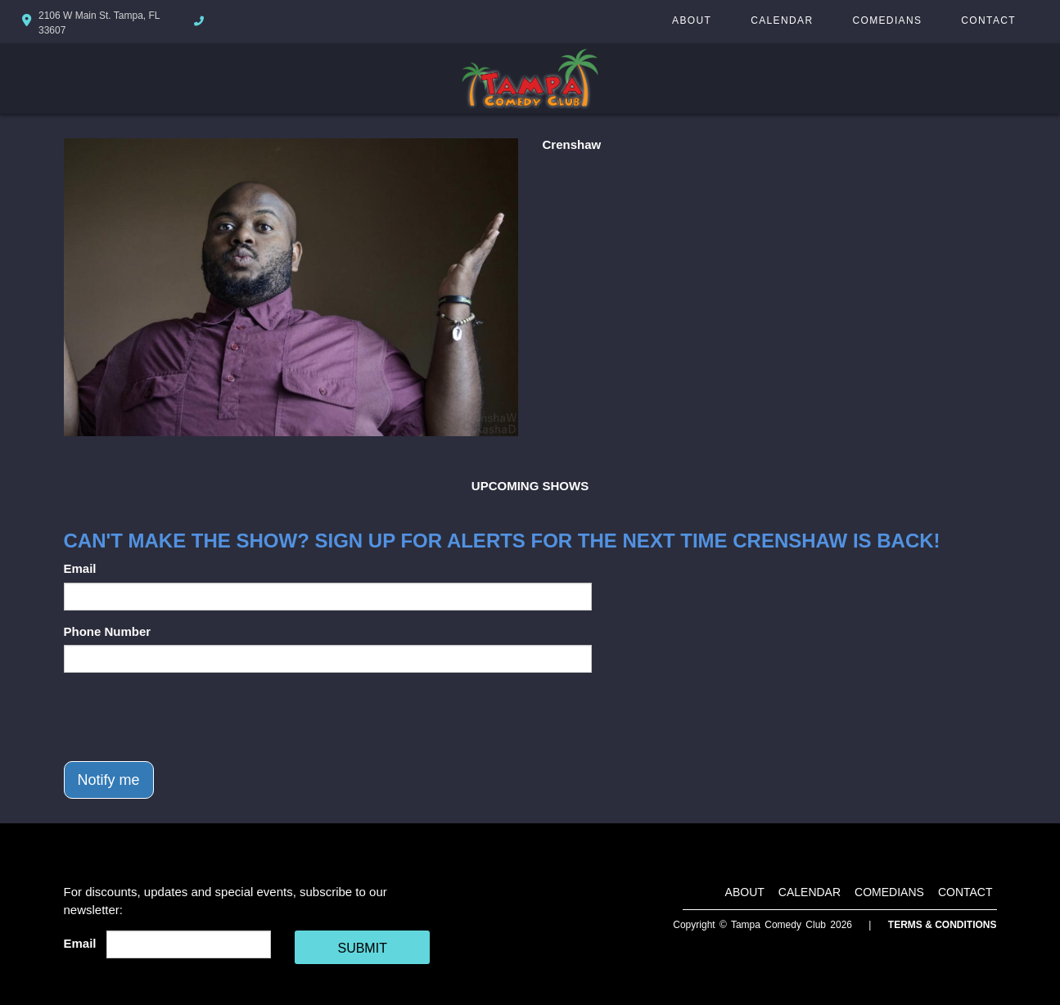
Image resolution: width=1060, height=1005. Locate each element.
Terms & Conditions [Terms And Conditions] (942, 925)
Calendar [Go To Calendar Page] (782, 20)
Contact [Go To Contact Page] (988, 20)
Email (80, 568)
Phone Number (107, 631)
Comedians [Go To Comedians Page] (887, 20)
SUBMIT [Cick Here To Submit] (361, 948)
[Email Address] (188, 944)
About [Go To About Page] (691, 20)
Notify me (109, 780)
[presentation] (188, 717)
